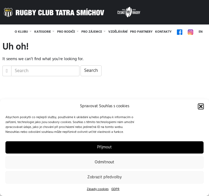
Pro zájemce (91, 32)
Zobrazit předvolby (104, 177)
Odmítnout (104, 162)
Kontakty (163, 32)
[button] (201, 106)
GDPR (115, 189)
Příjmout (104, 147)
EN (200, 32)
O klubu (21, 32)
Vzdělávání (117, 32)
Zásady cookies (98, 189)
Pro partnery (141, 32)
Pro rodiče (66, 32)
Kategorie (42, 32)
